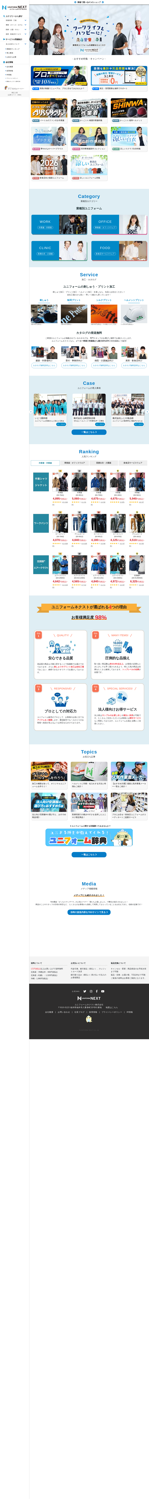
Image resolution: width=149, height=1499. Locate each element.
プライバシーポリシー (112, 1012)
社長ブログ (79, 1012)
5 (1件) (122, 502)
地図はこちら (112, 1007)
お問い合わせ (64, 1012)
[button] (31, 412)
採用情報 (93, 1012)
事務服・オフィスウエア (74, 463)
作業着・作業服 (45, 463)
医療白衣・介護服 (103, 463)
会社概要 (49, 1012)
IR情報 (130, 1012)
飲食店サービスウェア (133, 463)
